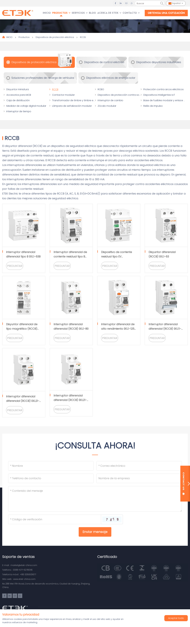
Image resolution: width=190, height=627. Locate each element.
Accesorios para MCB (18, 95)
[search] (161, 3)
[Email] (139, 466)
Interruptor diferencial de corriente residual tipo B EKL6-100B (70, 256)
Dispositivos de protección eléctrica (55, 37)
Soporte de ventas (18, 556)
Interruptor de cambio (110, 100)
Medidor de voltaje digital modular (26, 106)
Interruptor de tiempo (18, 111)
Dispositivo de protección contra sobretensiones (126, 95)
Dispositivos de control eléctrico (104, 62)
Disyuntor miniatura (17, 89)
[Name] (51, 466)
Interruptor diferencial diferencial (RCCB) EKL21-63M (70, 400)
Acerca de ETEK (107, 13)
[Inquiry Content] (95, 499)
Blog (92, 13)
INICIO (47, 13)
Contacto (130, 13)
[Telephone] (51, 478)
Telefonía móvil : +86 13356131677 (19, 574)
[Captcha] (54, 519)
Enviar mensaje (95, 532)
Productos (60, 13)
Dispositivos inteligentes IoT (159, 95)
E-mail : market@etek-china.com (19, 565)
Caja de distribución (18, 100)
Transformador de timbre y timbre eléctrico (77, 100)
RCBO (101, 89)
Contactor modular (63, 95)
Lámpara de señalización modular (72, 106)
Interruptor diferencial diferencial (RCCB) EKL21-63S (22, 401)
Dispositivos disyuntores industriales (158, 62)
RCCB (83, 37)
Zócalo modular (107, 106)
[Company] (139, 478)
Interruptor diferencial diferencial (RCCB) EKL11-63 (165, 328)
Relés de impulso (153, 106)
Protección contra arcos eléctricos (163, 89)
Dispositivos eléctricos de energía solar (110, 78)
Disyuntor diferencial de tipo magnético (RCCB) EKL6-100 (21, 328)
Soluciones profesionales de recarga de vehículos (42, 78)
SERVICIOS (78, 13)
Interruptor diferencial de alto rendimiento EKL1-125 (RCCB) (117, 328)
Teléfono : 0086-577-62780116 (17, 569)
